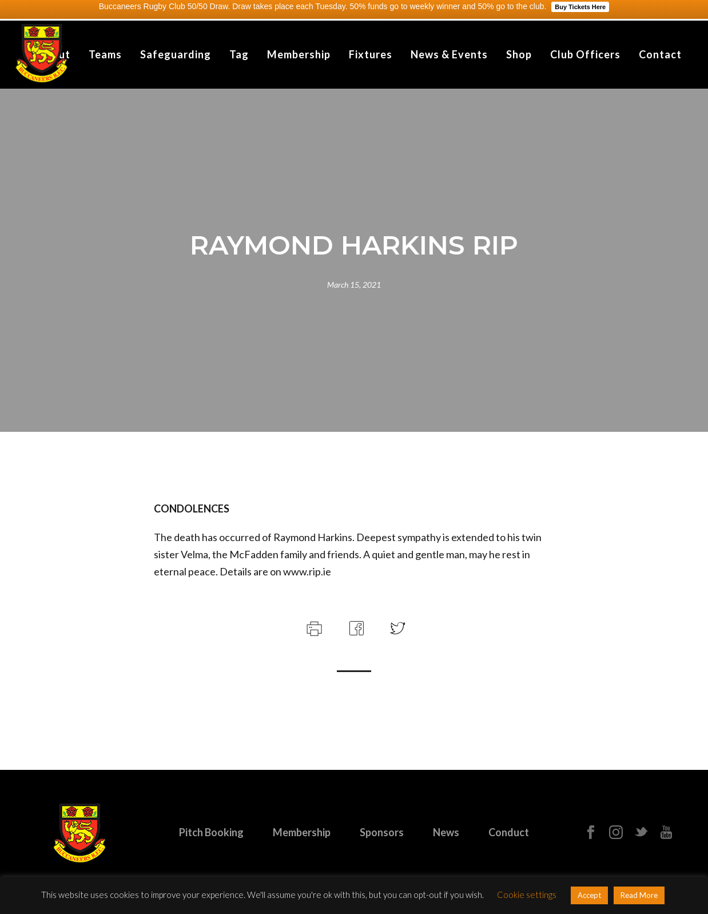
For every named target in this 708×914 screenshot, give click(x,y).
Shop (519, 54)
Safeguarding (175, 54)
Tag (239, 54)
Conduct (508, 832)
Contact (660, 54)
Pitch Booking (211, 832)
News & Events (449, 54)
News (446, 832)
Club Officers (585, 54)
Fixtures (370, 54)
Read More (639, 895)
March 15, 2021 (354, 284)
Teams (105, 54)
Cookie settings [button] (526, 894)
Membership (299, 54)
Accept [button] (589, 895)
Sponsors (382, 832)
